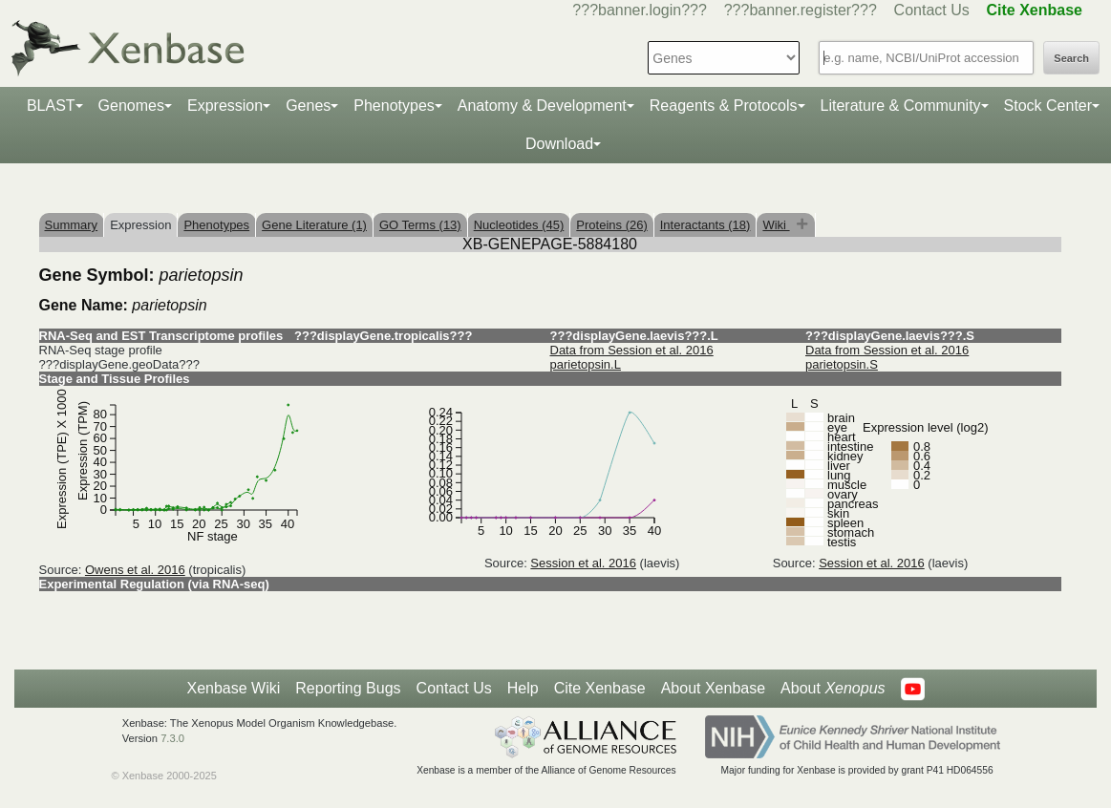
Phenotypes (394, 105)
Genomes (131, 105)
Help (523, 688)
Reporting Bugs (347, 688)
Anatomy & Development (542, 105)
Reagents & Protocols (724, 105)
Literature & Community (901, 105)
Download (559, 144)
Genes (308, 105)
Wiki (775, 225)
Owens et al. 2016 (135, 570)
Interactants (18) (705, 225)
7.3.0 (172, 738)
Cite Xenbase (600, 688)
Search (1071, 58)
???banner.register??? (800, 10)
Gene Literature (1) (314, 225)
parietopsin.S (841, 364)
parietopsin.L (585, 364)
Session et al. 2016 (583, 563)
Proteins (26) (611, 225)
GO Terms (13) (420, 225)
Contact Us (932, 10)
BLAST (51, 105)
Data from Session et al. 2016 (632, 350)
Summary (71, 225)
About (832, 688)
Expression (225, 105)
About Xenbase (713, 688)
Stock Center (1048, 105)
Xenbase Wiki (233, 688)
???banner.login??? (639, 10)
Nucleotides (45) (519, 225)
